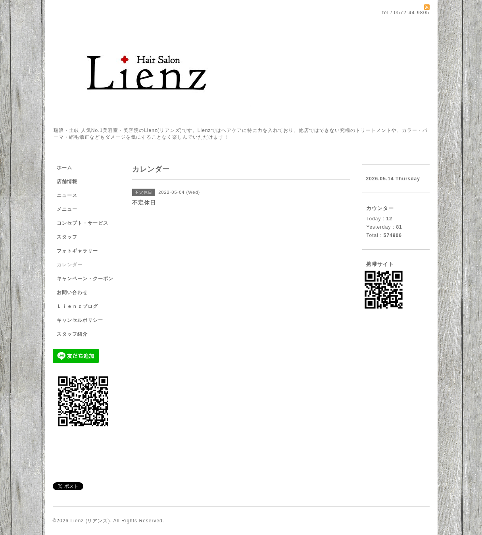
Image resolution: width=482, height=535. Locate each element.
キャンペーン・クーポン (85, 278)
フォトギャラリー (77, 251)
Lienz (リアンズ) (90, 521)
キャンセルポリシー (80, 320)
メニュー (67, 209)
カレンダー (70, 265)
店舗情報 (67, 181)
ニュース (67, 195)
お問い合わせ (72, 292)
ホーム (64, 167)
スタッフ (67, 237)
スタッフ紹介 (72, 334)
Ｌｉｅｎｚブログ (77, 306)
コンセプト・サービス (82, 223)
